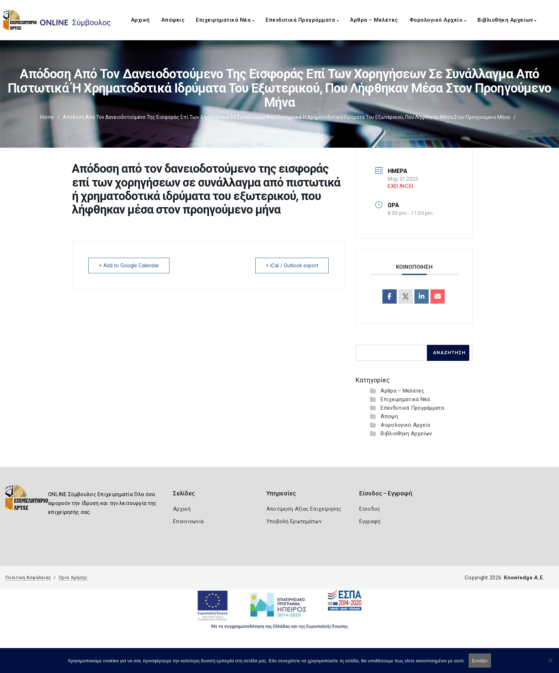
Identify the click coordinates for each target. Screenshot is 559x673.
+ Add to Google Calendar (129, 265)
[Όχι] (550, 664)
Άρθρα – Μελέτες (374, 20)
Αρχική (140, 20)
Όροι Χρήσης (73, 577)
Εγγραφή (369, 521)
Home (47, 117)
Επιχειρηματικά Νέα (225, 20)
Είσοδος (369, 509)
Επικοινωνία (188, 521)
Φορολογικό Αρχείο (437, 20)
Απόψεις (173, 20)
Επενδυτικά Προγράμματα (302, 20)
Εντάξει (480, 660)
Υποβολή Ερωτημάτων (294, 521)
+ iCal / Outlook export (292, 265)
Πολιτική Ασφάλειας (28, 577)
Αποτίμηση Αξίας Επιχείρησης (303, 509)
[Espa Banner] (279, 609)
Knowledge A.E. (524, 577)
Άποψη (389, 416)
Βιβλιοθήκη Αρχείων (506, 20)
